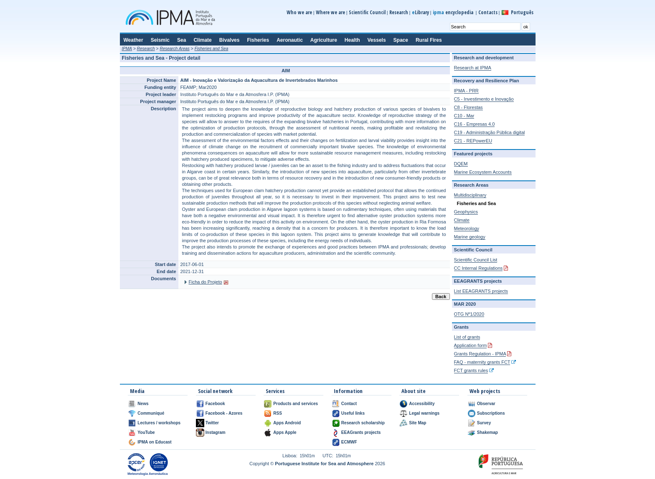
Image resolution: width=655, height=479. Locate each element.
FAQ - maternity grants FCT (482, 362)
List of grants (467, 337)
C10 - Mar (464, 115)
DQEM (461, 163)
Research (398, 12)
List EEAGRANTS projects (481, 291)
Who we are (299, 12)
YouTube (146, 432)
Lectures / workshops (158, 423)
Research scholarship (363, 423)
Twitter (212, 423)
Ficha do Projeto (205, 281)
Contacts (488, 12)
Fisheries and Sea (211, 48)
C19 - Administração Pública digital (489, 132)
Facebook (215, 403)
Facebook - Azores (224, 413)
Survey (484, 423)
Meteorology (467, 228)
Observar (486, 403)
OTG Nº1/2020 (469, 314)
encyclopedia (454, 12)
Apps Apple (284, 432)
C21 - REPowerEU (473, 140)
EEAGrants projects (361, 432)
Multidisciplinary (470, 195)
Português (522, 12)
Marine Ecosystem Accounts (483, 172)
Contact (349, 403)
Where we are (330, 12)
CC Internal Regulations (478, 268)
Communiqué (150, 413)
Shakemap (487, 432)
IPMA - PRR (466, 90)
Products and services (295, 403)
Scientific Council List (476, 259)
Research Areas (174, 48)
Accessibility (421, 403)
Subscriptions (491, 413)
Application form (470, 345)
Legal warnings (424, 413)
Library (420, 12)
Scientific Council (367, 12)
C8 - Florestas (468, 107)
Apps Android (287, 423)
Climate (462, 220)
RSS (277, 413)
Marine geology (469, 236)
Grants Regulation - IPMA (480, 353)
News (142, 403)
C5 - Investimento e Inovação (484, 98)
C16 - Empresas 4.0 (474, 124)
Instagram (216, 432)
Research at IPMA (472, 67)
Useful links (353, 413)
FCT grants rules (471, 370)
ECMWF (349, 442)
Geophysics (466, 211)
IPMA (127, 48)
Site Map (417, 423)
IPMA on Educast (154, 442)
